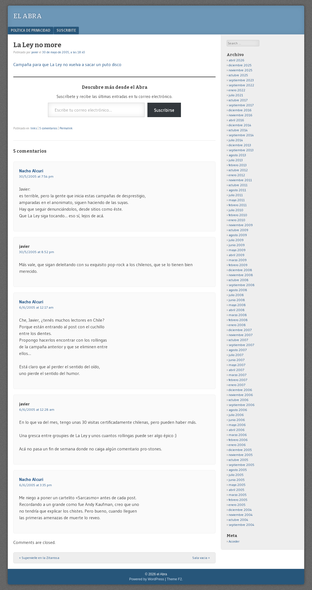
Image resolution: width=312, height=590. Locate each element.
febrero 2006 (238, 440)
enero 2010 (237, 220)
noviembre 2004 (241, 515)
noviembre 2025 (240, 70)
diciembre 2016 (240, 110)
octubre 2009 (238, 230)
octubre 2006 (239, 400)
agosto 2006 (238, 410)
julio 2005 (236, 475)
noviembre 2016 (240, 115)
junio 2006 (237, 420)
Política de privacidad (30, 30)
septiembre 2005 (241, 465)
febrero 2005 (238, 500)
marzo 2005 (238, 495)
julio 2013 (236, 160)
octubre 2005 (238, 460)
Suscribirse (164, 110)
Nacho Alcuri (31, 170)
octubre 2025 (238, 75)
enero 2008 (237, 325)
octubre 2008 (239, 280)
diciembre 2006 (240, 390)
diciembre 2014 (240, 125)
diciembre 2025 (240, 65)
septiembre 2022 (241, 85)
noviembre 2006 (241, 395)
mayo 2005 (237, 485)
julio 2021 (236, 95)
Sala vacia (201, 558)
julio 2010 (236, 210)
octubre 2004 (238, 520)
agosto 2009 (238, 235)
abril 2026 (236, 60)
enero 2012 (237, 175)
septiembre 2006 (242, 405)
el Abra (27, 16)
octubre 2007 (238, 340)
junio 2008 (237, 300)
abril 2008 (237, 310)
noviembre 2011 (240, 180)
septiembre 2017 (241, 105)
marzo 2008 (238, 315)
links (33, 128)
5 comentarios (48, 128)
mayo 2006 (237, 425)
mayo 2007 (237, 365)
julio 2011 (236, 195)
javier (34, 52)
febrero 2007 (238, 380)
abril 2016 (236, 120)
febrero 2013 (238, 165)
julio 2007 (236, 355)
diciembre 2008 (240, 270)
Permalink (66, 128)
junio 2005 (237, 480)
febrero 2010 (238, 215)
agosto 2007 (238, 350)
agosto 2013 (237, 155)
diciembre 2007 (240, 330)
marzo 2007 (237, 375)
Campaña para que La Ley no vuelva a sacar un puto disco (67, 64)
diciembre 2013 (240, 145)
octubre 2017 (238, 100)
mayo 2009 (237, 250)
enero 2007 (237, 385)
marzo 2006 (238, 435)
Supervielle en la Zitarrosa (39, 558)
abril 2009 (236, 255)
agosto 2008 (238, 290)
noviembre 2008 (241, 275)
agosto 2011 (237, 190)
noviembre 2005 (241, 455)
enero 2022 (237, 90)
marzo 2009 (238, 260)
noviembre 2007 (240, 335)
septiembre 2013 (241, 150)
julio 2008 (236, 295)
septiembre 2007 (241, 345)
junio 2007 (236, 360)
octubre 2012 (238, 170)
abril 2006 (237, 430)
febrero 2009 (238, 265)
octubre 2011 (238, 185)
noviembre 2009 (241, 225)
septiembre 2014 (241, 135)
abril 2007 (236, 370)
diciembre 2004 (240, 510)
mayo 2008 (237, 305)
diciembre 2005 (240, 450)
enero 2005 (237, 505)
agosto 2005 (238, 470)
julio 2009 (236, 240)
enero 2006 (237, 445)
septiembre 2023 (241, 80)
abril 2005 (236, 490)
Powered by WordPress (146, 579)
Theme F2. (175, 579)
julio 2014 (236, 140)
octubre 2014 (238, 130)
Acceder (234, 541)
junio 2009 (237, 245)
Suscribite (66, 30)
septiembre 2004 (241, 525)
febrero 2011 (238, 205)
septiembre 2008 (242, 285)
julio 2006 (236, 415)
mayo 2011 (237, 200)
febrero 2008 (238, 320)
